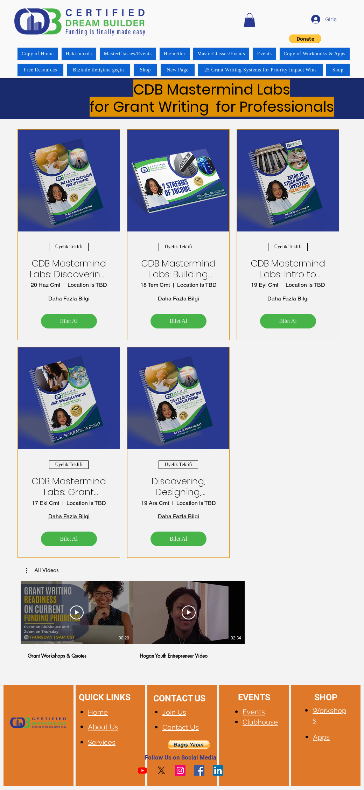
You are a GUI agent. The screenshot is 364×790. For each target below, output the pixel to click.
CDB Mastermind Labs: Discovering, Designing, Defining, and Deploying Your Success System (69, 269)
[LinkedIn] (218, 770)
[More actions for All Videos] (42, 570)
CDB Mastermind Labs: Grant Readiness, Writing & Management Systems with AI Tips (68, 487)
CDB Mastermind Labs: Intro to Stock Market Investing (288, 269)
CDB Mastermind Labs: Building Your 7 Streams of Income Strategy (178, 269)
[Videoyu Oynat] (77, 612)
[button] (249, 20)
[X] (161, 770)
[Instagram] (180, 770)
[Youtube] (142, 770)
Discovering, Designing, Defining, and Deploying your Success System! (178, 487)
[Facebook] (199, 770)
